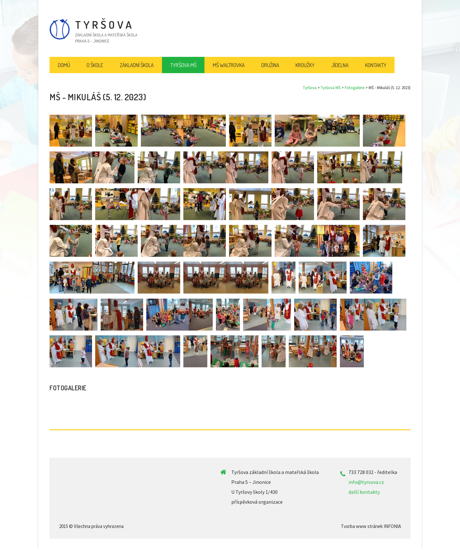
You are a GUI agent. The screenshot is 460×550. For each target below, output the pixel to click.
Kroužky (305, 65)
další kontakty (364, 492)
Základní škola (137, 65)
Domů (64, 65)
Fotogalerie (354, 87)
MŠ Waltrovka (229, 65)
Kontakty (376, 65)
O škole (95, 65)
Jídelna (340, 65)
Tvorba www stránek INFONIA (371, 526)
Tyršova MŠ (331, 87)
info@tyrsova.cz (366, 482)
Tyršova (310, 87)
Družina (270, 65)
